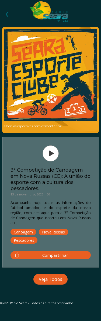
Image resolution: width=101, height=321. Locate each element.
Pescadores (24, 240)
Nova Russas (53, 232)
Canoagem (23, 232)
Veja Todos (50, 279)
